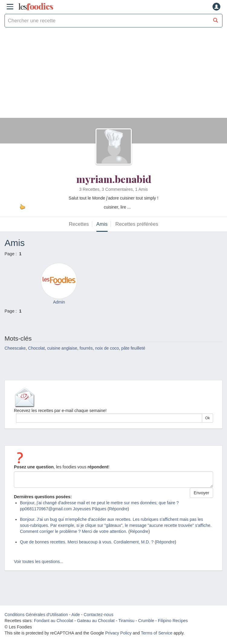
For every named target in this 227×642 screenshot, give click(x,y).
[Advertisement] (113, 75)
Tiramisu (126, 620)
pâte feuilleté (133, 348)
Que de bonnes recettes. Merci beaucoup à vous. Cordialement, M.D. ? (87, 542)
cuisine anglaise (62, 348)
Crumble (146, 620)
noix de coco (107, 348)
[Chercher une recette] (215, 20)
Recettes (79, 224)
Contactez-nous (98, 614)
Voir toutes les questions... (38, 561)
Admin (59, 302)
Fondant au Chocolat (53, 620)
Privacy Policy (118, 633)
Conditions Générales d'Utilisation (36, 614)
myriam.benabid (113, 178)
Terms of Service (156, 633)
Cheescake (15, 348)
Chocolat (36, 348)
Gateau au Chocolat (96, 620)
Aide (75, 614)
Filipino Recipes (173, 620)
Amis (102, 224)
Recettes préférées (136, 224)
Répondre (118, 508)
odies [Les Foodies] (35, 6)
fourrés (86, 348)
